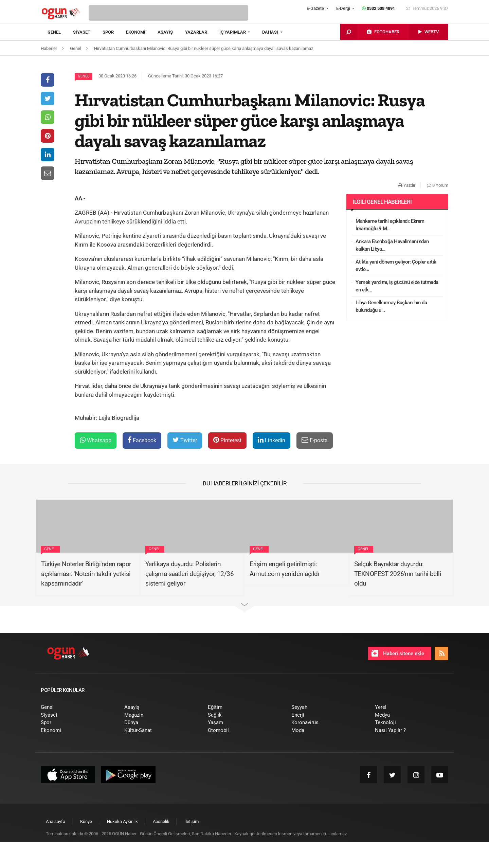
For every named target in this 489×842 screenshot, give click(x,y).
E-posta (315, 440)
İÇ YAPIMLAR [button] (233, 32)
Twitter (185, 440)
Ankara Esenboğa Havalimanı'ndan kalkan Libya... (392, 245)
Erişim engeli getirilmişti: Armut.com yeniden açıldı (284, 569)
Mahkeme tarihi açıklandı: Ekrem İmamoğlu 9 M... (390, 225)
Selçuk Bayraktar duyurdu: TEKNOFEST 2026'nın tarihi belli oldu (397, 573)
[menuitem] (60, 32)
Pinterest (227, 440)
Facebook (142, 440)
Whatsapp (95, 440)
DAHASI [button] (270, 32)
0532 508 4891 (378, 8)
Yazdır (406, 185)
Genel (83, 76)
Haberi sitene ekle (398, 653)
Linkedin (271, 440)
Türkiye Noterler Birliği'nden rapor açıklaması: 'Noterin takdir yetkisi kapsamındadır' (86, 573)
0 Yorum (437, 185)
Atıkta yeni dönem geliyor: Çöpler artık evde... (396, 266)
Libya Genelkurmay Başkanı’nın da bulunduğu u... (391, 306)
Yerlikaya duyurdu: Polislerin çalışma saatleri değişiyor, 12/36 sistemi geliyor (189, 573)
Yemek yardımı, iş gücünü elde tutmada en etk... (397, 286)
